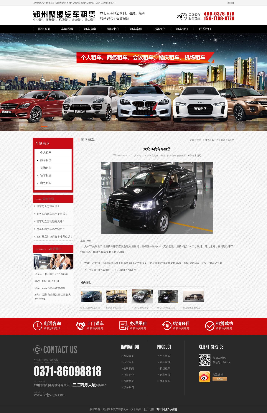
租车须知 (182, 29)
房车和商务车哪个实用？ (51, 229)
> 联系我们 (127, 387)
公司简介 (159, 29)
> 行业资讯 (127, 362)
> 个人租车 (164, 356)
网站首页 (44, 29)
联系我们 (205, 29)
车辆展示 (67, 29)
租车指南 (90, 29)
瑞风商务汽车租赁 (127, 270)
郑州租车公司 (194, 155)
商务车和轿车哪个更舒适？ (52, 214)
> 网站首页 (127, 356)
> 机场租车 (164, 368)
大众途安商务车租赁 (99, 270)
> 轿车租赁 (164, 374)
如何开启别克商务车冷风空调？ (55, 236)
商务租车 (209, 140)
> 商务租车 (164, 381)
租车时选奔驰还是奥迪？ (51, 221)
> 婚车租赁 (164, 362)
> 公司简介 (127, 374)
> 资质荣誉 (127, 381)
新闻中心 (113, 29)
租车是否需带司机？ (48, 206)
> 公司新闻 (127, 368)
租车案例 (136, 29)
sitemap (231, 2)
